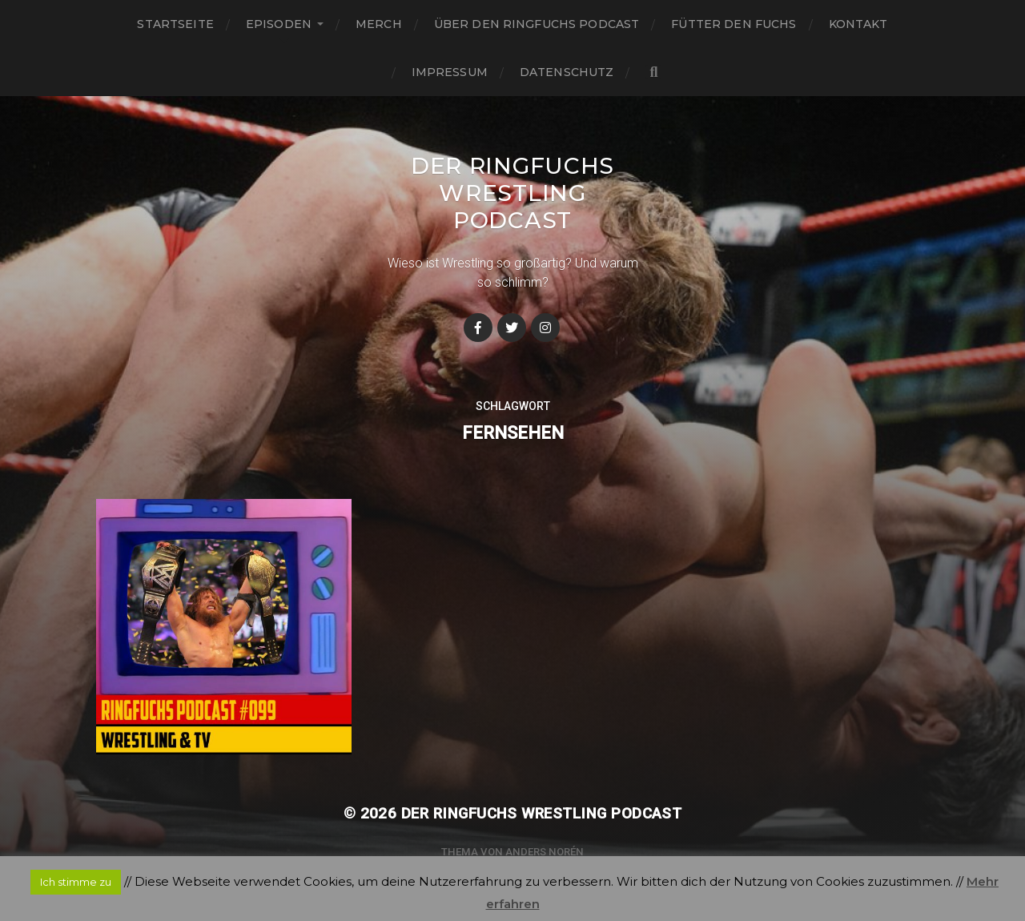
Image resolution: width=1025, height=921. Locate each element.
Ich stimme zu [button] (75, 881)
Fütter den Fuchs (733, 24)
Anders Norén (544, 852)
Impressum (450, 72)
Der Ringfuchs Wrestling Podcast (512, 193)
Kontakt (858, 24)
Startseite (175, 24)
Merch (379, 24)
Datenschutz (567, 72)
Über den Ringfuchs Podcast (537, 24)
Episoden (279, 24)
